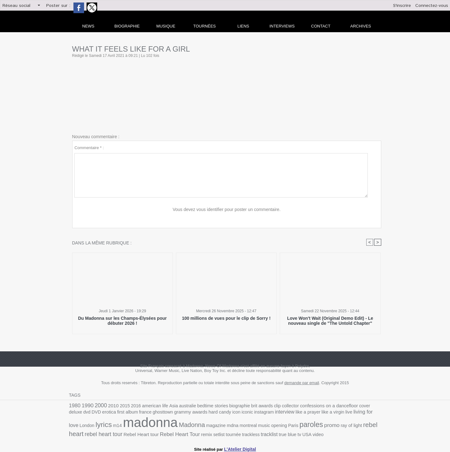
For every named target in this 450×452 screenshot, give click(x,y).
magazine (155, 426)
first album (92, 413)
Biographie (127, 26)
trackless (175, 433)
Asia (167, 406)
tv (220, 432)
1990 (86, 405)
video (237, 433)
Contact (321, 26)
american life (149, 406)
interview (239, 412)
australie (180, 406)
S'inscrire (402, 6)
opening (214, 426)
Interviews (282, 26)
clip (263, 406)
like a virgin (284, 413)
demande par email (301, 383)
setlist (145, 433)
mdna (171, 425)
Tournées (204, 26)
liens (243, 26)
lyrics (355, 412)
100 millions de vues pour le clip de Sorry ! (226, 318)
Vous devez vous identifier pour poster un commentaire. (227, 209)
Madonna (133, 425)
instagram (220, 413)
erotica (75, 413)
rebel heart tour (340, 426)
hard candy (178, 413)
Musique (165, 26)
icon (194, 413)
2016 (131, 406)
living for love (317, 412)
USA (227, 433)
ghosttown (125, 413)
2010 (111, 405)
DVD (376, 406)
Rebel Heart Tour (108, 432)
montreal (185, 426)
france (109, 413)
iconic (204, 413)
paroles (244, 425)
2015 (121, 406)
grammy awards (151, 412)
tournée (158, 433)
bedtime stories (203, 406)
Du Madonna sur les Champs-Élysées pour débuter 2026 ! (122, 320)
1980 (74, 405)
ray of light (282, 426)
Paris (227, 426)
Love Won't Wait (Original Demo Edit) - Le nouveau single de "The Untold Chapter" (330, 320)
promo (264, 425)
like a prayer (260, 413)
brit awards (249, 406)
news (88, 26)
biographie (228, 406)
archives (360, 26)
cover (345, 406)
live (299, 413)
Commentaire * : (89, 147)
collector (275, 406)
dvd (367, 406)
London (339, 413)
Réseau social (16, 6)
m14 (368, 413)
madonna (94, 423)
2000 (98, 405)
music (200, 426)
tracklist (192, 432)
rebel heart (307, 425)
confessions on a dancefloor (311, 405)
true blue (209, 433)
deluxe (357, 406)
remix (133, 433)
